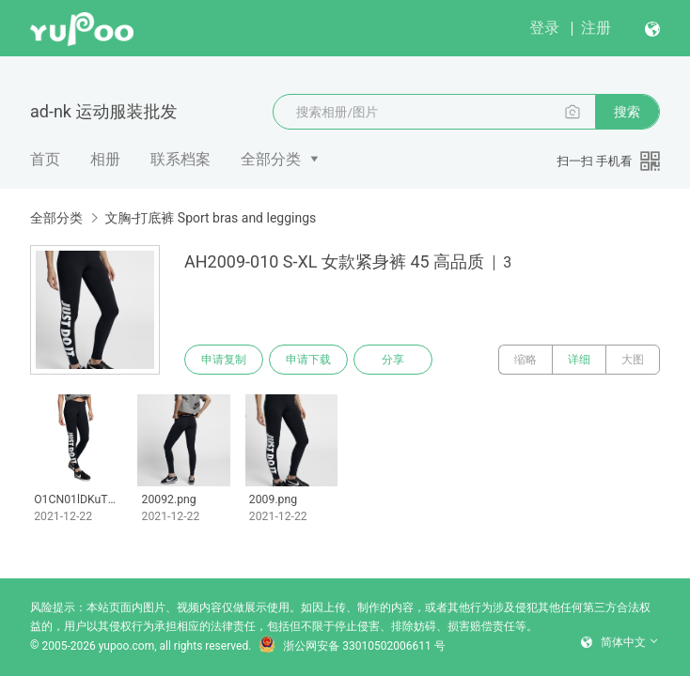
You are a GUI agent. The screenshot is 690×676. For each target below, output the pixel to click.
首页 (45, 159)
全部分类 (271, 159)
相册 (105, 159)
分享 (393, 359)
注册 (596, 28)
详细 (579, 359)
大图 (632, 359)
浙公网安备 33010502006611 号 (352, 646)
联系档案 (180, 159)
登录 (544, 28)
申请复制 (223, 359)
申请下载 (308, 359)
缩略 (525, 359)
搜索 (627, 111)
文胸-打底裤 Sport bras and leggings (210, 217)
